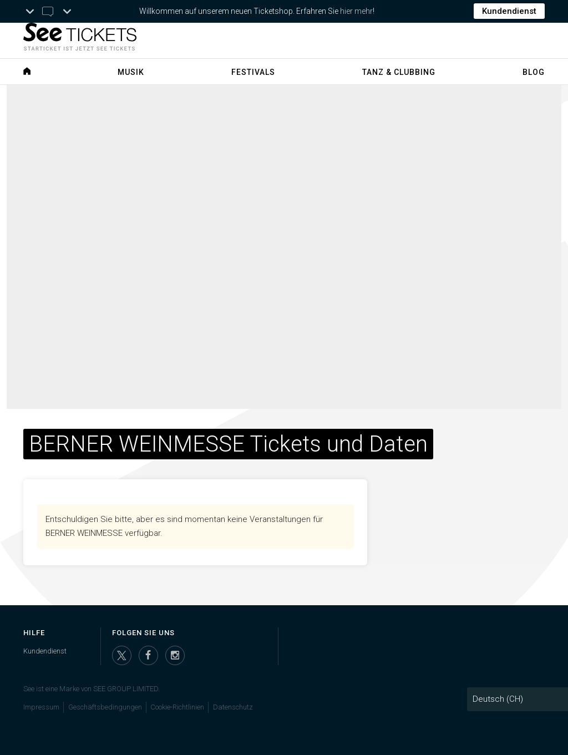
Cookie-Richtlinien (177, 707)
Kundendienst (509, 11)
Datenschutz (233, 707)
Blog (534, 72)
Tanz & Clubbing (398, 72)
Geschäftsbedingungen (105, 707)
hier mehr (356, 11)
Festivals (253, 72)
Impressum (41, 707)
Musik (131, 72)
